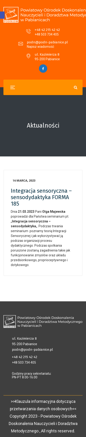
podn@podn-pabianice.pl (47, 42)
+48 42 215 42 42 (47, 30)
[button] (2, 15)
